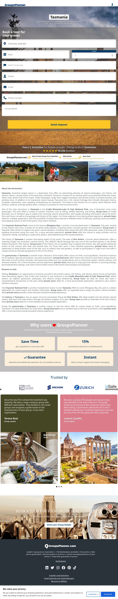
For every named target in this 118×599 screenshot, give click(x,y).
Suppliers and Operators (59, 575)
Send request (59, 124)
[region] (59, 592)
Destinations (61, 561)
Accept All (108, 594)
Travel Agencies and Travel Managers (59, 578)
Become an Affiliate (59, 581)
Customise (92, 594)
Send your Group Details (59, 525)
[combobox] (59, 65)
